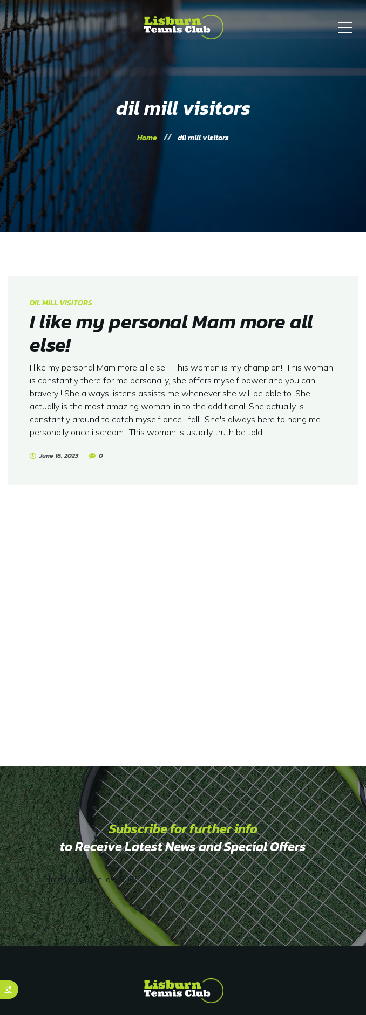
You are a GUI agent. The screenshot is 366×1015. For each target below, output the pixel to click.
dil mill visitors (61, 302)
